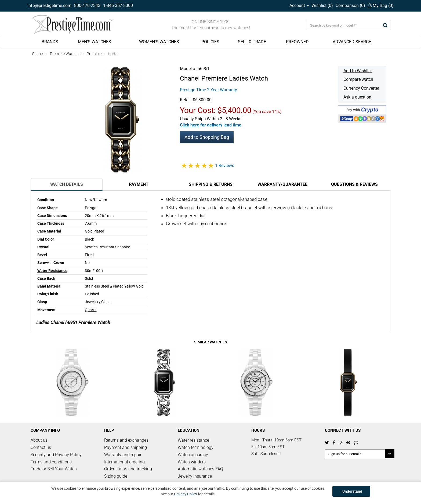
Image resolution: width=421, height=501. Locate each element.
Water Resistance (52, 270)
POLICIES (210, 41)
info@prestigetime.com (49, 5)
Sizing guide (115, 476)
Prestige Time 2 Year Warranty (208, 89)
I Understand (351, 491)
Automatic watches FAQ (200, 468)
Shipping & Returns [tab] (211, 184)
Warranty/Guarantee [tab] (282, 184)
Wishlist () (322, 5)
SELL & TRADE (252, 41)
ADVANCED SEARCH (352, 41)
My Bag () (381, 5)
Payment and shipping (125, 447)
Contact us (41, 447)
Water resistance (193, 440)
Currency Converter (361, 88)
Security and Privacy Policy (56, 454)
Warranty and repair (122, 454)
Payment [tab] (138, 184)
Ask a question (357, 97)
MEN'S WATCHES (94, 41)
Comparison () (350, 5)
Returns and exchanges (126, 440)
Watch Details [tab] (66, 184)
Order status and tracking (128, 468)
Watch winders (192, 461)
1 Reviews (224, 165)
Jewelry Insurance (195, 476)
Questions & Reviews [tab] (354, 184)
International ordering (124, 461)
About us (39, 440)
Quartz (90, 310)
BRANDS (50, 41)
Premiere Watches (65, 54)
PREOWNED (297, 41)
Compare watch (358, 79)
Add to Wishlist (357, 70)
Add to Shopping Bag (206, 137)
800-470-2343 (87, 5)
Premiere (94, 54)
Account (299, 5)
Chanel (37, 54)
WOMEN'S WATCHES (159, 41)
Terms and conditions (51, 461)
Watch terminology (195, 447)
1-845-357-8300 (118, 5)
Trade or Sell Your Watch (54, 468)
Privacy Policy (185, 494)
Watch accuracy (193, 454)
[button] (210, 125)
